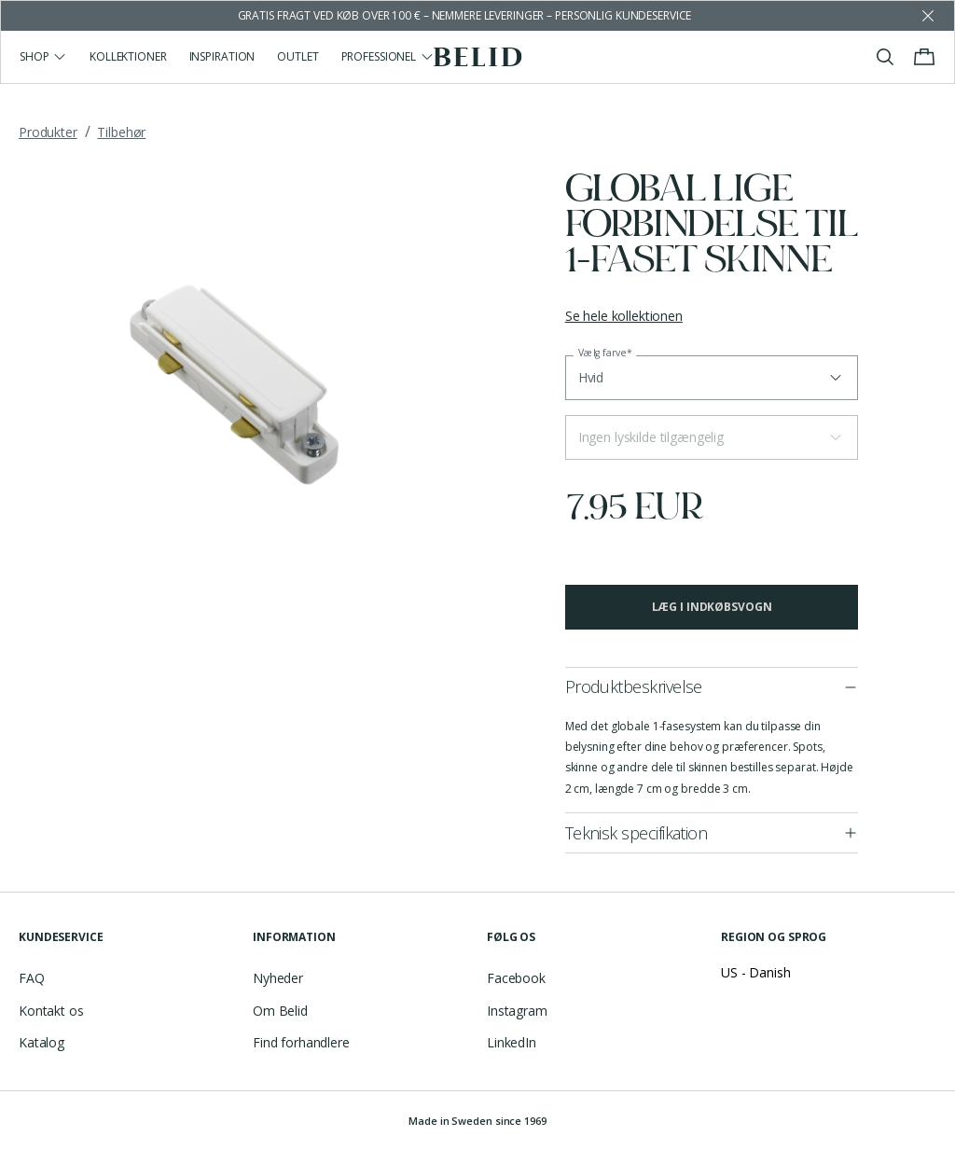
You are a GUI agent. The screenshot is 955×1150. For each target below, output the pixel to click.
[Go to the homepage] (478, 57)
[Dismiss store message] (927, 15)
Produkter (48, 132)
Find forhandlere (301, 1042)
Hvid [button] (590, 377)
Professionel (388, 56)
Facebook (516, 978)
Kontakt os (51, 1010)
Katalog (41, 1042)
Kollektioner (128, 56)
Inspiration (222, 56)
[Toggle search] (885, 57)
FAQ (32, 978)
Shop (43, 56)
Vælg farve (605, 353)
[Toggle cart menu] (924, 57)
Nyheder (278, 978)
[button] (712, 437)
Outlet (297, 56)
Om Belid (280, 1010)
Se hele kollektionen (624, 316)
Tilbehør (121, 132)
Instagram (517, 1010)
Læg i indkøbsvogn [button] (712, 607)
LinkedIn (511, 1042)
